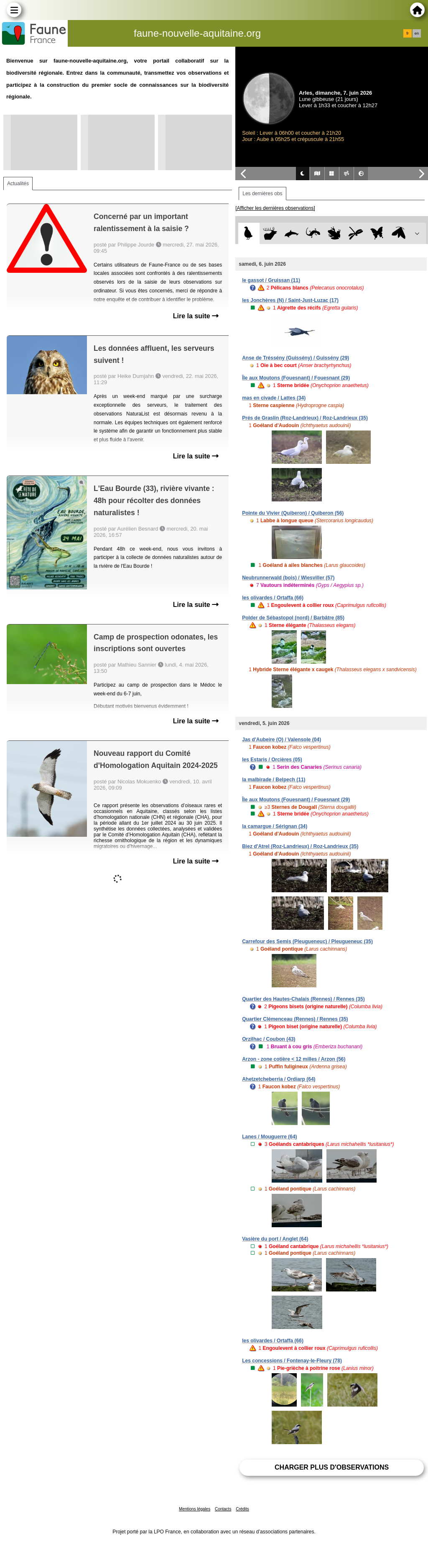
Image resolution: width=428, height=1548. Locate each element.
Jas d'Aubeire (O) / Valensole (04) (281, 740)
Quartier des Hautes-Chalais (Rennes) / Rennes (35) (303, 999)
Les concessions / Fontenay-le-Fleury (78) (292, 1361)
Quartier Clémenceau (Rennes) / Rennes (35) (295, 1019)
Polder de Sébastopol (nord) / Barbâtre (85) (293, 618)
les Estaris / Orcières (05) (272, 760)
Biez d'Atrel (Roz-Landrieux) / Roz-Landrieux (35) (300, 846)
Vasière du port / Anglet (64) (275, 1239)
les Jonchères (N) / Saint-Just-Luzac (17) (290, 300)
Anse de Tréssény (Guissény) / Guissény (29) (295, 358)
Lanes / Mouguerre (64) (269, 1137)
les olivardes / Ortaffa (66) (272, 598)
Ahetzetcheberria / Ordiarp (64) (278, 1079)
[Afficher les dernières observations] (275, 208)
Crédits (242, 1509)
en (417, 33)
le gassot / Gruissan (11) (271, 280)
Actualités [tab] (18, 183)
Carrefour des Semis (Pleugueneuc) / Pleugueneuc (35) (307, 941)
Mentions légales (194, 1509)
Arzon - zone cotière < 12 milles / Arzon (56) (293, 1059)
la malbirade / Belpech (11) (273, 780)
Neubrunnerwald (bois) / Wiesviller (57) (288, 578)
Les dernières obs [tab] (262, 193)
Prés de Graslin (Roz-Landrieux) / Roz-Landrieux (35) (305, 418)
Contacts (223, 1509)
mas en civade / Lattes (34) (274, 398)
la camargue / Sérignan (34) (274, 826)
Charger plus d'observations (332, 1467)
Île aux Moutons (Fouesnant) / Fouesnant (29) (296, 378)
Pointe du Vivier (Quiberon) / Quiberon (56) (293, 513)
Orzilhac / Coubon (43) (268, 1039)
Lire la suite (196, 316)
